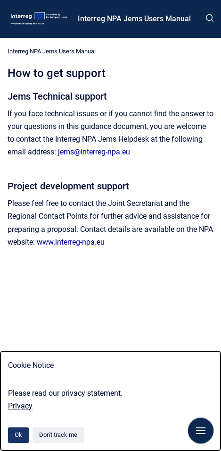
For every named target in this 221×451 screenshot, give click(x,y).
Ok (18, 434)
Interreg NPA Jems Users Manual (134, 18)
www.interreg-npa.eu (71, 242)
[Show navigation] (200, 430)
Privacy (20, 405)
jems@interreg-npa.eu (94, 151)
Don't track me (58, 434)
